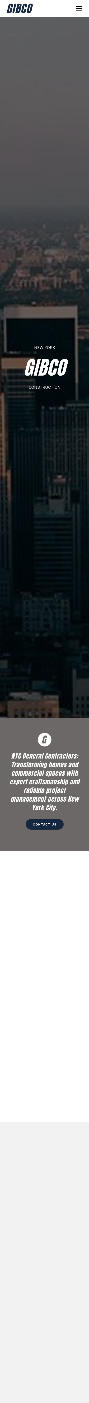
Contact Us (44, 824)
